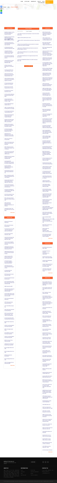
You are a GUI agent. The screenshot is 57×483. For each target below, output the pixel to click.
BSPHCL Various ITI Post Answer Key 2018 (9, 341)
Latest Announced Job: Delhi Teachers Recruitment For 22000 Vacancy (9, 152)
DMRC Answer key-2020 (8, 286)
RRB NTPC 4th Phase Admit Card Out (47, 369)
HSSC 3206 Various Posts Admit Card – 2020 (47, 447)
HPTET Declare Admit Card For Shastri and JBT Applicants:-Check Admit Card (47, 386)
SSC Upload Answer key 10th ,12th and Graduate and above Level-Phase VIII (9, 229)
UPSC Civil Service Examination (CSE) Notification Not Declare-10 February (9, 204)
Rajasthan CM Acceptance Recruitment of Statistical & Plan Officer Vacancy (9, 125)
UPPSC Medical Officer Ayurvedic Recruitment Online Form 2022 (46, 185)
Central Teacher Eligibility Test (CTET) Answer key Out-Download (9, 243)
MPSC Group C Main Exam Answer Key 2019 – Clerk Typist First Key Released (9, 314)
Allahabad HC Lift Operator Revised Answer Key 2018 (9, 344)
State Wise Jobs (41, 2)
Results (39, 1)
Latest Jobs (26, 1)
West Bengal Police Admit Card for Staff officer (47, 401)
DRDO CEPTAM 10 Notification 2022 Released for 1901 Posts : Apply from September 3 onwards (47, 79)
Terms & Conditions (34, 475)
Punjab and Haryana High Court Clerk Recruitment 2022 (47, 163)
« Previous (26, 66)
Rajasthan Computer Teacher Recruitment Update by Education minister (9, 33)
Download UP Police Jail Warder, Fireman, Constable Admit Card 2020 (47, 333)
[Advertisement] (28, 17)
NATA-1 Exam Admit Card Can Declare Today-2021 (47, 317)
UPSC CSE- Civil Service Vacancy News (8, 139)
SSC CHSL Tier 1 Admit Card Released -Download (47, 425)
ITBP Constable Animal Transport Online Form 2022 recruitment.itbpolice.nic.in (47, 38)
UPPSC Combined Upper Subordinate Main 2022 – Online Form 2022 (47, 137)
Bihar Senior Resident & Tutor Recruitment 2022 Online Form (47, 110)
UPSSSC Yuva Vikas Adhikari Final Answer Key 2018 (9, 326)
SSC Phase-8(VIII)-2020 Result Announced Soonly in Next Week (9, 95)
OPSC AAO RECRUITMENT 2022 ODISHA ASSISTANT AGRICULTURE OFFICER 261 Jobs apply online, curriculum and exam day (48, 219)
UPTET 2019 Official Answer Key (9, 306)
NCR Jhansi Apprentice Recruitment (8, 356)
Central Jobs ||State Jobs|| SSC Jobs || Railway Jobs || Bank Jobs (41, 481)
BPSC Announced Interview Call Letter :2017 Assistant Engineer (47, 347)
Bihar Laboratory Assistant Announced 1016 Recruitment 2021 (9, 199)
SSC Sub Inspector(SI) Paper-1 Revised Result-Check (9, 112)
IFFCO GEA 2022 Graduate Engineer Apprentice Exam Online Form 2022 (47, 190)
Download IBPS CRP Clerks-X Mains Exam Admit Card (47, 377)
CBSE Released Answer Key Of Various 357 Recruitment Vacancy (9, 252)
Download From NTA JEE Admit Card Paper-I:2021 (47, 338)
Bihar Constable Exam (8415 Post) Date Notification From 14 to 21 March (9, 176)
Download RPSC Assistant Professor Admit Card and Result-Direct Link (47, 325)
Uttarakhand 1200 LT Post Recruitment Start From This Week (9, 209)
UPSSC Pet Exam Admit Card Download (47, 308)
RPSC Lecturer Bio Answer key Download (9, 226)
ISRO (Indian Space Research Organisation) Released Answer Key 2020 (9, 289)
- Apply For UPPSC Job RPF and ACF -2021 (24, 37)
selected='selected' (32, 31)
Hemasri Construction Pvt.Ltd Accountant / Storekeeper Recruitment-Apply (47, 265)
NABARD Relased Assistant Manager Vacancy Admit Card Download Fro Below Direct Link (47, 392)
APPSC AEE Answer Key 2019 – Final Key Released (9, 310)
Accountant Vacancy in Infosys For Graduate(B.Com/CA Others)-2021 (46, 252)
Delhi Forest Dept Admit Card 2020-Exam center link (47, 428)
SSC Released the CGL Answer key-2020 (8, 271)
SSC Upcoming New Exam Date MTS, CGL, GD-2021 (9, 84)
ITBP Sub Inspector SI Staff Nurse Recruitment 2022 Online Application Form (47, 167)
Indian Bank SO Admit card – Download (47, 432)
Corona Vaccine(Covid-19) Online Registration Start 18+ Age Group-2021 (9, 43)
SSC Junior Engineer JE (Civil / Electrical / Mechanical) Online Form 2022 (47, 159)
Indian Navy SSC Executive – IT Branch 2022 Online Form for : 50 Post (47, 177)
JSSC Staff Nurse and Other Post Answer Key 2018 (9, 333)
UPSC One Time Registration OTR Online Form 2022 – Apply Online (47, 115)
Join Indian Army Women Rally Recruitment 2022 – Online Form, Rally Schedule (47, 126)
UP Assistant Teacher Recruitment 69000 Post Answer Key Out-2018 (8, 262)
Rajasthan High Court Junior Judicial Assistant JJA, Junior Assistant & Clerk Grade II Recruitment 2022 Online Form (47, 201)
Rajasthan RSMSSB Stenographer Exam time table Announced (9, 166)
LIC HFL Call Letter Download (47, 449)
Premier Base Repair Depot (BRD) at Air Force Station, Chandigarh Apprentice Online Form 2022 (47, 195)
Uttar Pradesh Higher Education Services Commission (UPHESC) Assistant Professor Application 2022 (48, 208)
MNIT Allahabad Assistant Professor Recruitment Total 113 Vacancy (9, 147)
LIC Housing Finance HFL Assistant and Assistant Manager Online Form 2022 (47, 172)
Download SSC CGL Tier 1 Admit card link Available (47, 436)
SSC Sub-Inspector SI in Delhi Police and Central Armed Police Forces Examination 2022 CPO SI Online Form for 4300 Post (47, 120)
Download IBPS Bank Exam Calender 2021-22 (9, 104)
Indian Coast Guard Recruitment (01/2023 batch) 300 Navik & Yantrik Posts (47, 84)
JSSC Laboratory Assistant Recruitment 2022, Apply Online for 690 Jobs (47, 235)
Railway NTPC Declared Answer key (9, 222)
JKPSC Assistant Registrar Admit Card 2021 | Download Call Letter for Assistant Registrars (47, 303)
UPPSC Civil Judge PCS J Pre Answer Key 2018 (9, 363)
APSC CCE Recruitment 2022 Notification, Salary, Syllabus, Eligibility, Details (47, 213)
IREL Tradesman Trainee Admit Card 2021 (47, 293)
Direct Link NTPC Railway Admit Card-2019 (47, 330)
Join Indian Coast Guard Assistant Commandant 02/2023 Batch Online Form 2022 (47, 142)
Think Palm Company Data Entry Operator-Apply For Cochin (47, 269)
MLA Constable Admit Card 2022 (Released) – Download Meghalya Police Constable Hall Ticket (47, 283)
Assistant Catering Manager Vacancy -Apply (47, 261)
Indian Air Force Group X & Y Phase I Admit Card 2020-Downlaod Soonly (47, 420)
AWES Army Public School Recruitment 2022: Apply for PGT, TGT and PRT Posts (47, 89)
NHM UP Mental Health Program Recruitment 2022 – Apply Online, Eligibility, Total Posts (47, 34)
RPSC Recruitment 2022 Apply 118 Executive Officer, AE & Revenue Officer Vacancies (47, 69)
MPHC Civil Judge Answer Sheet (9, 330)
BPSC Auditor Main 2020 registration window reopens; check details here (47, 43)
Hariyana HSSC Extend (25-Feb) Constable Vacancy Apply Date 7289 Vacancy (9, 181)
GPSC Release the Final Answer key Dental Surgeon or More (9, 266)
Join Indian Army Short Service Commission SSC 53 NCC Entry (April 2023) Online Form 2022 (47, 105)
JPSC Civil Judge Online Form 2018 (9, 359)
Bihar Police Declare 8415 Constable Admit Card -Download (47, 360)
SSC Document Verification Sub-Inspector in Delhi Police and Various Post (9, 185)
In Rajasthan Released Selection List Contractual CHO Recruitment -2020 (9, 52)
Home (22, 1)
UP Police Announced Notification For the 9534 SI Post (9, 66)
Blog (43, 1)
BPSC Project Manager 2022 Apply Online (47, 48)
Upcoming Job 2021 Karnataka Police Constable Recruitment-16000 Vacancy (9, 162)
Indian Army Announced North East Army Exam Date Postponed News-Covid (9, 74)
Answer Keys (33, 1)
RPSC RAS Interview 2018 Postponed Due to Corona (9, 87)
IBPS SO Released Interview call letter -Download (47, 443)
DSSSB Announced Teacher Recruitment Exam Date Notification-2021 (9, 61)
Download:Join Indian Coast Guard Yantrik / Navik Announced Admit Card (47, 342)
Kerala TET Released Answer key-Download (9, 278)
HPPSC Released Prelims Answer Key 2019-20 (9, 303)
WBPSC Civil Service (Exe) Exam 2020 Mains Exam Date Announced (47, 415)
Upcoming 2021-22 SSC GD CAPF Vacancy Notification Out (9, 171)
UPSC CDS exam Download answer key (9, 299)
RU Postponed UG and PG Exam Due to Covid (9, 91)
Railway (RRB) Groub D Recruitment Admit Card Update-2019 (47, 351)
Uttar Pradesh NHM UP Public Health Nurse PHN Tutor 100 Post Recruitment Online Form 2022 (47, 132)
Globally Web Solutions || (23, 481)
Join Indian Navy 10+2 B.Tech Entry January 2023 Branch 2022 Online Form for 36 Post (47, 147)
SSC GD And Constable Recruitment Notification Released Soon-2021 (9, 130)
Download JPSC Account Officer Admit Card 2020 (47, 439)
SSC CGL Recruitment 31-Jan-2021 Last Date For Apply (9, 195)
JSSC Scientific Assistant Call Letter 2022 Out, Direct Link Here (47, 288)
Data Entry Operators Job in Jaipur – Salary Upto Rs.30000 (47, 257)
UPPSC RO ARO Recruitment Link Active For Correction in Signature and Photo (9, 79)
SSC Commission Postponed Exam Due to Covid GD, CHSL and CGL (9, 56)
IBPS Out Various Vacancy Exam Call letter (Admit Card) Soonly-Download (47, 380)
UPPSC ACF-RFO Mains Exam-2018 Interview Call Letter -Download (9, 143)
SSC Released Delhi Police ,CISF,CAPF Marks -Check (9, 70)
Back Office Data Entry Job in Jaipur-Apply (47, 248)
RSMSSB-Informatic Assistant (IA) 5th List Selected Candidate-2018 (9, 157)
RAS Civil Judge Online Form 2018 (9, 352)
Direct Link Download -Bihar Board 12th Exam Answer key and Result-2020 (9, 282)
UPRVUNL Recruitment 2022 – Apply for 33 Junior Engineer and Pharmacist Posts (47, 58)
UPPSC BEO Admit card (46, 404)
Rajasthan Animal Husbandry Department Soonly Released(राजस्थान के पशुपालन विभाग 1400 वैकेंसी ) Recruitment (9, 38)
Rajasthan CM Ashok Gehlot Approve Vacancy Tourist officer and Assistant (9, 120)
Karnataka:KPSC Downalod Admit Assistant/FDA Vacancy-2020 (47, 364)
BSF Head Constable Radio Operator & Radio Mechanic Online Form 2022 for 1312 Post (47, 99)
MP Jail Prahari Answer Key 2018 (9, 322)
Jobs (8, 7)
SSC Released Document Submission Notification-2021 (9, 48)
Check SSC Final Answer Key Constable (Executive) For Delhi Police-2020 (9, 238)
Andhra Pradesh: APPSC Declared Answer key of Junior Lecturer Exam (9, 257)
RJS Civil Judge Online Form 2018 (9, 348)
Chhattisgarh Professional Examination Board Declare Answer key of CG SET (9, 247)
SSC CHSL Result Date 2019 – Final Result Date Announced (9, 319)
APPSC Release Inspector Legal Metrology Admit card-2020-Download (47, 397)
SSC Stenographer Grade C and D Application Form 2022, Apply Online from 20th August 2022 (47, 64)
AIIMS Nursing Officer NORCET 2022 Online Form (47, 181)
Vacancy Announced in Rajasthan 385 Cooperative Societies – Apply (9, 100)
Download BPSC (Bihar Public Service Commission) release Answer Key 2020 (9, 294)
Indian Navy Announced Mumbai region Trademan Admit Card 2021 (47, 312)
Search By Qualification (35, 471)
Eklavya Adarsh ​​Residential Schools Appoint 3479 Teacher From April (9, 115)
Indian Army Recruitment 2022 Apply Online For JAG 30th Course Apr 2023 (47, 74)
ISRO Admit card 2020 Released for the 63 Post (47, 411)
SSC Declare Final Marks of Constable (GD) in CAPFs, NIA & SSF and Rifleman (9, 190)
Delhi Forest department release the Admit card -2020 (47, 408)
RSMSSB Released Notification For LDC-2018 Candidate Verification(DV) (9, 134)
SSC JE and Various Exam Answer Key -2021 (9, 234)
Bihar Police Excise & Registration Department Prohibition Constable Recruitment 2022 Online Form (47, 153)
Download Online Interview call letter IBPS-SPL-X (47, 373)
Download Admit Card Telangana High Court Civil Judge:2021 (47, 320)
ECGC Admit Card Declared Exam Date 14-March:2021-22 (47, 356)
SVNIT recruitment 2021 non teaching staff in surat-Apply (9, 108)
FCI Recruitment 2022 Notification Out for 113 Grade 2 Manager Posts (46, 94)
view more (12, 212)
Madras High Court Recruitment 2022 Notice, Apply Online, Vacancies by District (47, 230)
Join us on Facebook (48, 2)
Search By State (20, 31)
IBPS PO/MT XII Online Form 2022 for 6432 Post (47, 225)
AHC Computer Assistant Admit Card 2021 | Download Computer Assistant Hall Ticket (47, 298)
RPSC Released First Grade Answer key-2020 (9, 275)
